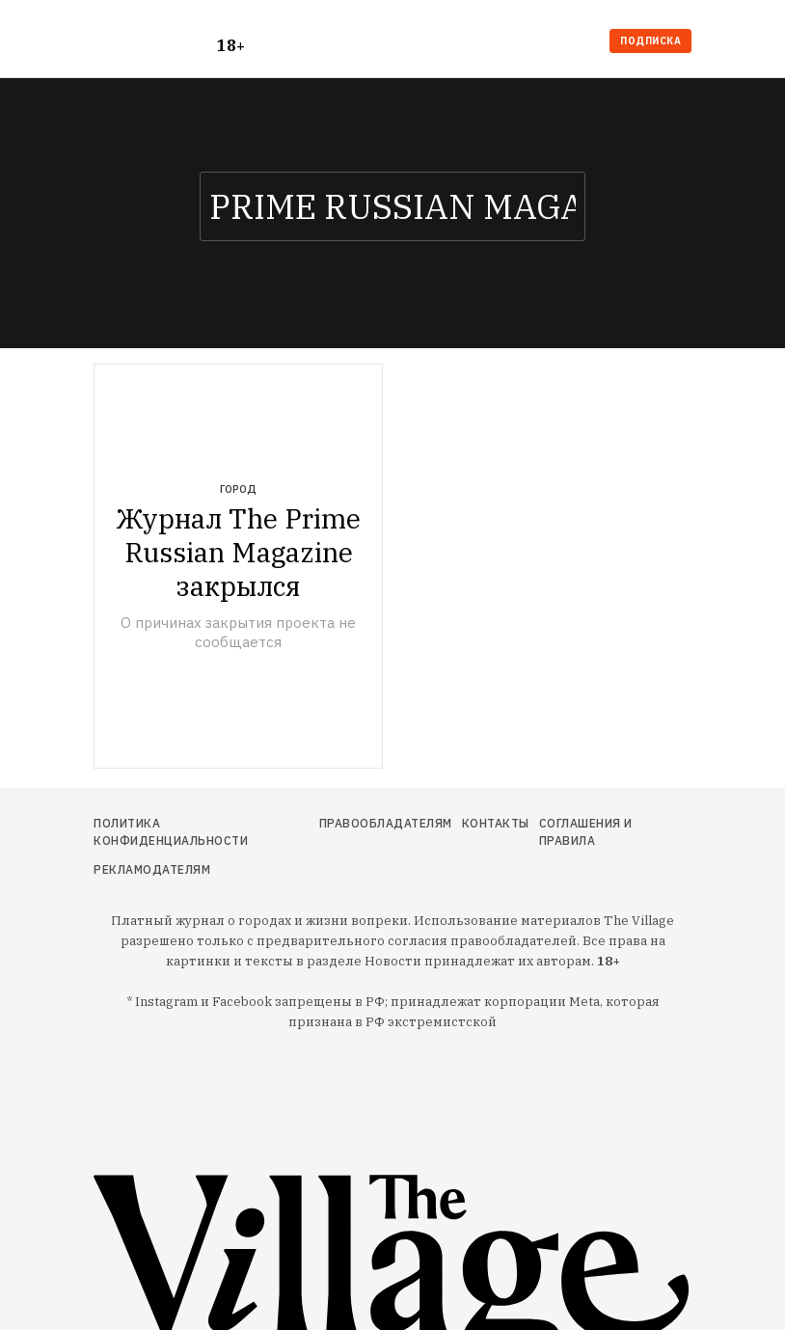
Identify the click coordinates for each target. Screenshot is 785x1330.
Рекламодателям (152, 869)
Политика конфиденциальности (171, 832)
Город (238, 489)
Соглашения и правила (586, 832)
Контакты (495, 823)
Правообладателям (385, 823)
